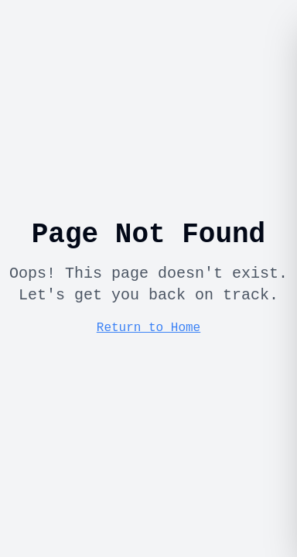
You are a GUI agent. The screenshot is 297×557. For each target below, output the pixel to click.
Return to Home (148, 328)
